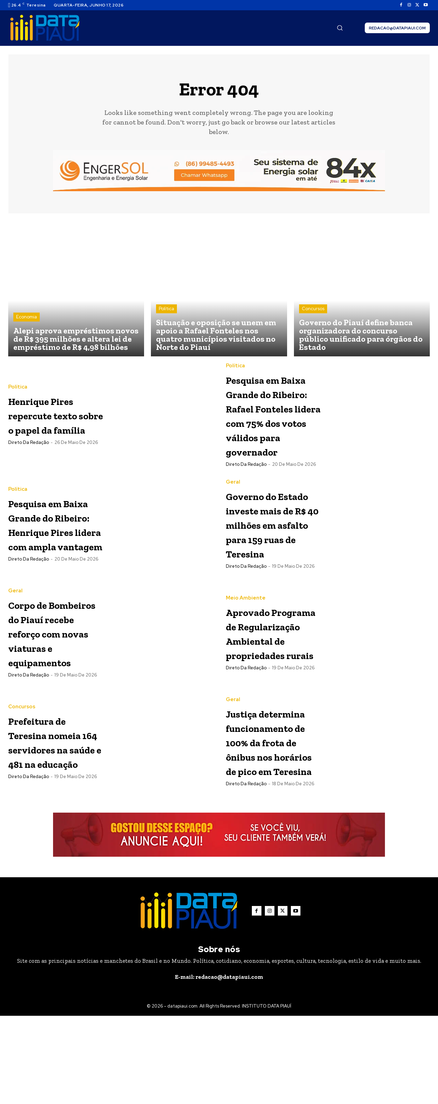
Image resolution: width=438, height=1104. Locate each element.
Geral (233, 504)
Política (166, 309)
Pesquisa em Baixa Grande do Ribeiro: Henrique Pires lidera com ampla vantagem (55, 560)
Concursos (313, 309)
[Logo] (44, 28)
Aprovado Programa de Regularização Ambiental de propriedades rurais (270, 676)
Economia (26, 317)
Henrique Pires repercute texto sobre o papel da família (55, 414)
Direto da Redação (28, 457)
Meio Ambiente (246, 627)
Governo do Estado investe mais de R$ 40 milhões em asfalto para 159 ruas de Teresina (272, 560)
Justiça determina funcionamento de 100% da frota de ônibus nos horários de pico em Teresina (275, 815)
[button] (340, 28)
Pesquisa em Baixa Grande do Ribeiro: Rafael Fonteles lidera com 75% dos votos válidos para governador (274, 429)
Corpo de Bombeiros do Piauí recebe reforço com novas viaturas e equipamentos (55, 684)
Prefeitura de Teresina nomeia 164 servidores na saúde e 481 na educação (53, 800)
